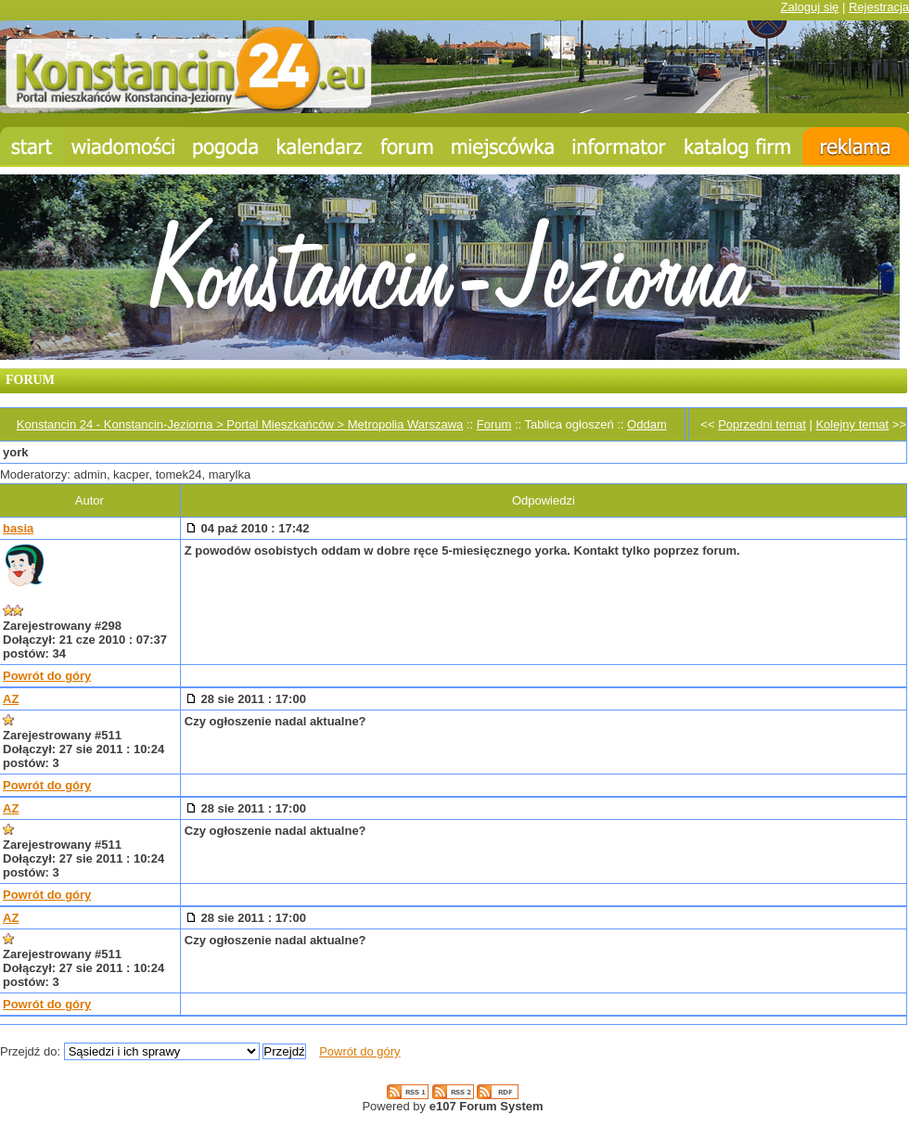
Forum (494, 424)
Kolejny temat (852, 424)
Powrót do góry (47, 676)
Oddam (647, 424)
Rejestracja (879, 7)
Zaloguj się (809, 7)
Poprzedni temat (762, 424)
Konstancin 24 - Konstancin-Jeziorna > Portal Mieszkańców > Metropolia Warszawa (240, 424)
